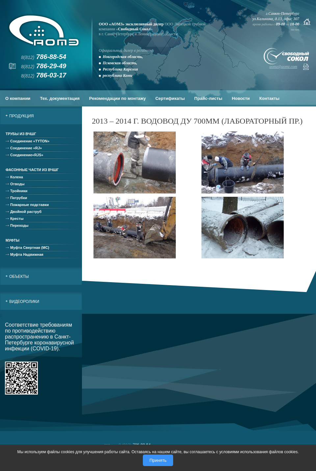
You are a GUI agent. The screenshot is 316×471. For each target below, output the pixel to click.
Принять (158, 460)
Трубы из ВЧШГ (21, 134)
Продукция (21, 116)
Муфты (12, 240)
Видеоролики (24, 301)
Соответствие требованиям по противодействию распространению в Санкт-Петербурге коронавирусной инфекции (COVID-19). (39, 336)
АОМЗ (44, 30)
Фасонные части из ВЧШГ (32, 170)
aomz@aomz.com (283, 66)
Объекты (19, 276)
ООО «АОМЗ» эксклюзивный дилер (131, 24)
